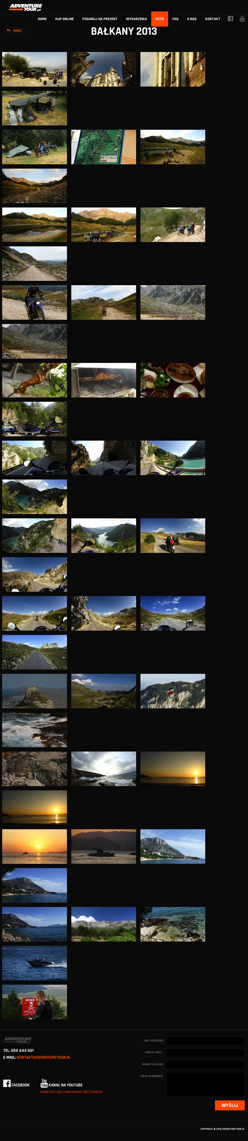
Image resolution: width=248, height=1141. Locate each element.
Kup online (64, 18)
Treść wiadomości (151, 1076)
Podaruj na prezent (100, 18)
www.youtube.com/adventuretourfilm (71, 1092)
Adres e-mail (154, 1052)
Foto (160, 18)
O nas (192, 18)
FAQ (175, 18)
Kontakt (212, 18)
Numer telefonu (152, 1064)
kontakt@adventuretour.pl (44, 1057)
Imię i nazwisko (153, 1040)
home (42, 18)
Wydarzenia (136, 18)
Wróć (14, 30)
